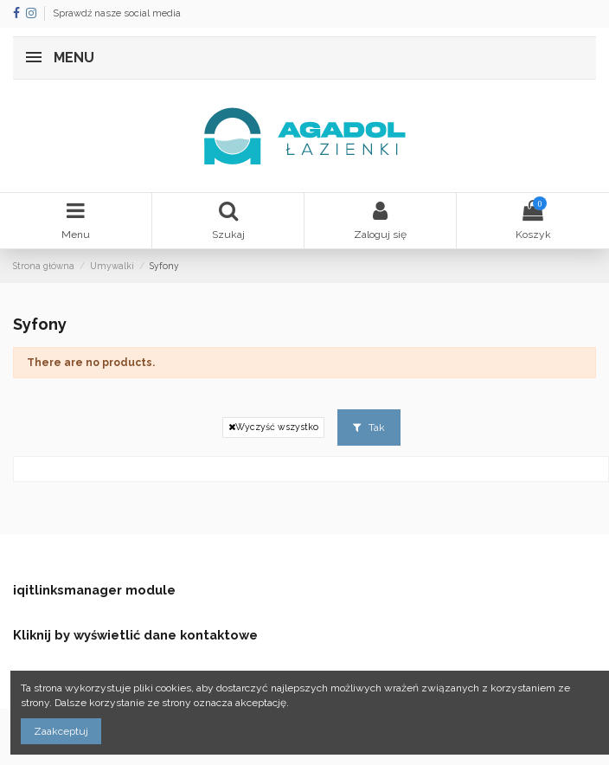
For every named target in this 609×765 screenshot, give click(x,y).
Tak (369, 427)
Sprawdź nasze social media (117, 13)
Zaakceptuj (61, 731)
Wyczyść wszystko (273, 427)
